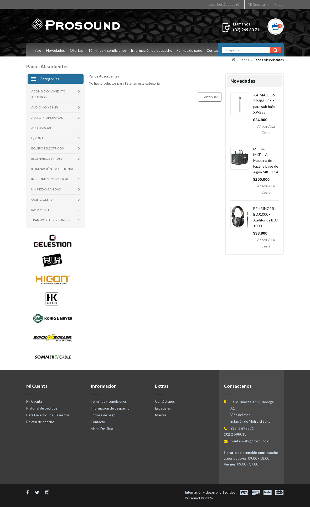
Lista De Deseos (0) (224, 4)
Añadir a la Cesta (266, 129)
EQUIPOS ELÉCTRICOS (47, 148)
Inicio (36, 50)
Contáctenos (165, 401)
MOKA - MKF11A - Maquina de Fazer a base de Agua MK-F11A (265, 160)
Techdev (228, 492)
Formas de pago (191, 50)
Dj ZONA (37, 138)
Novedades (55, 50)
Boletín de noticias (40, 422)
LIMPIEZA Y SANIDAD (46, 189)
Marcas (160, 415)
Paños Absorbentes (269, 60)
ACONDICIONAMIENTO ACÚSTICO (48, 94)
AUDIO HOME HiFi (44, 107)
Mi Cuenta (256, 4)
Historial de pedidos (41, 408)
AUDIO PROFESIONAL (47, 118)
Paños (244, 60)
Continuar (210, 97)
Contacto (217, 50)
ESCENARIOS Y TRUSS (46, 159)
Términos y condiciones (107, 50)
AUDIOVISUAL (41, 128)
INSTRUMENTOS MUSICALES (51, 179)
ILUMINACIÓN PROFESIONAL (52, 169)
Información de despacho (152, 50)
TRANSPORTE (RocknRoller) (51, 220)
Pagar (279, 4)
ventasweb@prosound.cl (250, 441)
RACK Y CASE (40, 210)
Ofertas (76, 50)
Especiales (163, 408)
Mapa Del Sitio (102, 429)
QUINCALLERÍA (42, 199)
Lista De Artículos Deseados (47, 415)
